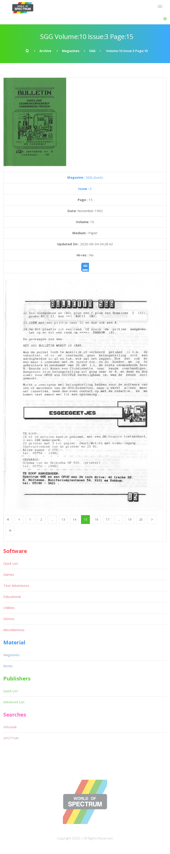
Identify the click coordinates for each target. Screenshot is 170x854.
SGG (92, 51)
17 (107, 519)
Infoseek (10, 727)
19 (129, 519)
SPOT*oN (10, 738)
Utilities (9, 607)
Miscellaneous (14, 630)
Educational (12, 596)
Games (8, 574)
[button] (165, 19)
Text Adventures (16, 585)
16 (96, 519)
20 (141, 519)
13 (63, 519)
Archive (45, 51)
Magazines (70, 51)
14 (74, 519)
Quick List (10, 563)
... (52, 519)
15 (85, 519)
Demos (8, 618)
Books (8, 666)
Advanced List (14, 702)
